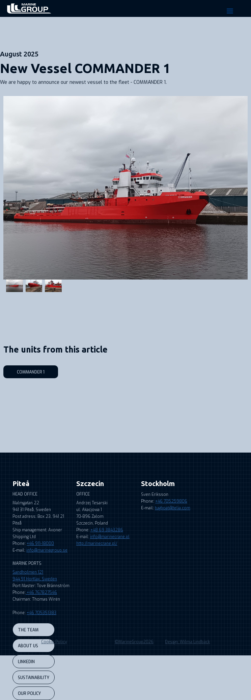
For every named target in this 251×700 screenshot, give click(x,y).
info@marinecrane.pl (110, 536)
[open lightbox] (125, 188)
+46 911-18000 (40, 543)
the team (28, 630)
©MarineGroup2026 (134, 642)
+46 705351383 (41, 612)
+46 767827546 (41, 592)
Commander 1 (31, 372)
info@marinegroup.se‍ (46, 550)
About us (28, 646)
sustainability (33, 677)
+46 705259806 (171, 501)
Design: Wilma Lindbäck (187, 642)
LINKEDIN (26, 662)
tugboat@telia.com (172, 508)
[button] (230, 11)
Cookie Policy (54, 642)
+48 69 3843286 (106, 530)
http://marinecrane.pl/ (96, 543)
